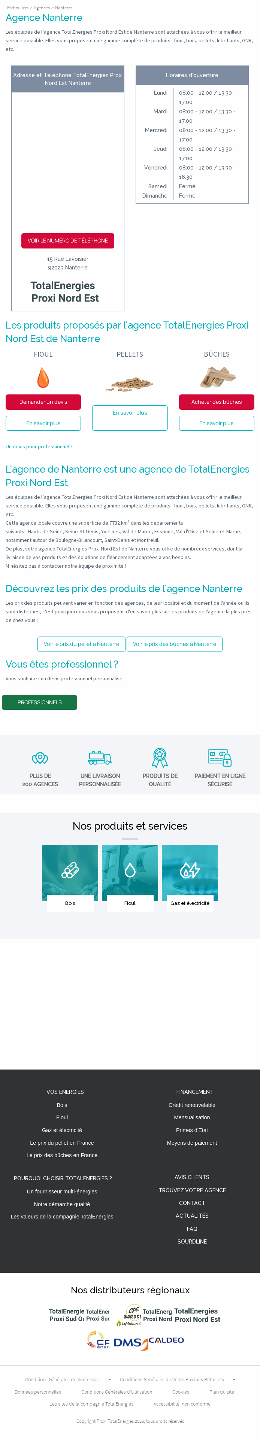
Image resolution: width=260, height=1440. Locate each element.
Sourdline (192, 1242)
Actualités (192, 1216)
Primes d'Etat (192, 1130)
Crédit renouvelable (192, 1105)
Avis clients (192, 1177)
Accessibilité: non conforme (182, 1403)
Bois (62, 1105)
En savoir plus (43, 423)
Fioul (62, 1117)
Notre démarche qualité (62, 1204)
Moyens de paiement (192, 1143)
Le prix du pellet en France (62, 1143)
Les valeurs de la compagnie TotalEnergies (61, 1217)
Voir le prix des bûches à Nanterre (174, 643)
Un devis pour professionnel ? (39, 446)
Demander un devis (43, 401)
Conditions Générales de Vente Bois (62, 1379)
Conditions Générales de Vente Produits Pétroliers (172, 1379)
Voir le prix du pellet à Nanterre (81, 643)
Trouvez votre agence (192, 1190)
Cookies (180, 1391)
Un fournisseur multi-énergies (62, 1192)
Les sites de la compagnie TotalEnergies (91, 1403)
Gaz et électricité (62, 1130)
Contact (192, 1203)
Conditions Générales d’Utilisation (116, 1391)
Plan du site (221, 1391)
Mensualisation (192, 1117)
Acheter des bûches (216, 401)
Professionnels (40, 702)
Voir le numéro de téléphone (68, 240)
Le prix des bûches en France (62, 1155)
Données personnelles (38, 1391)
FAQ (192, 1229)
